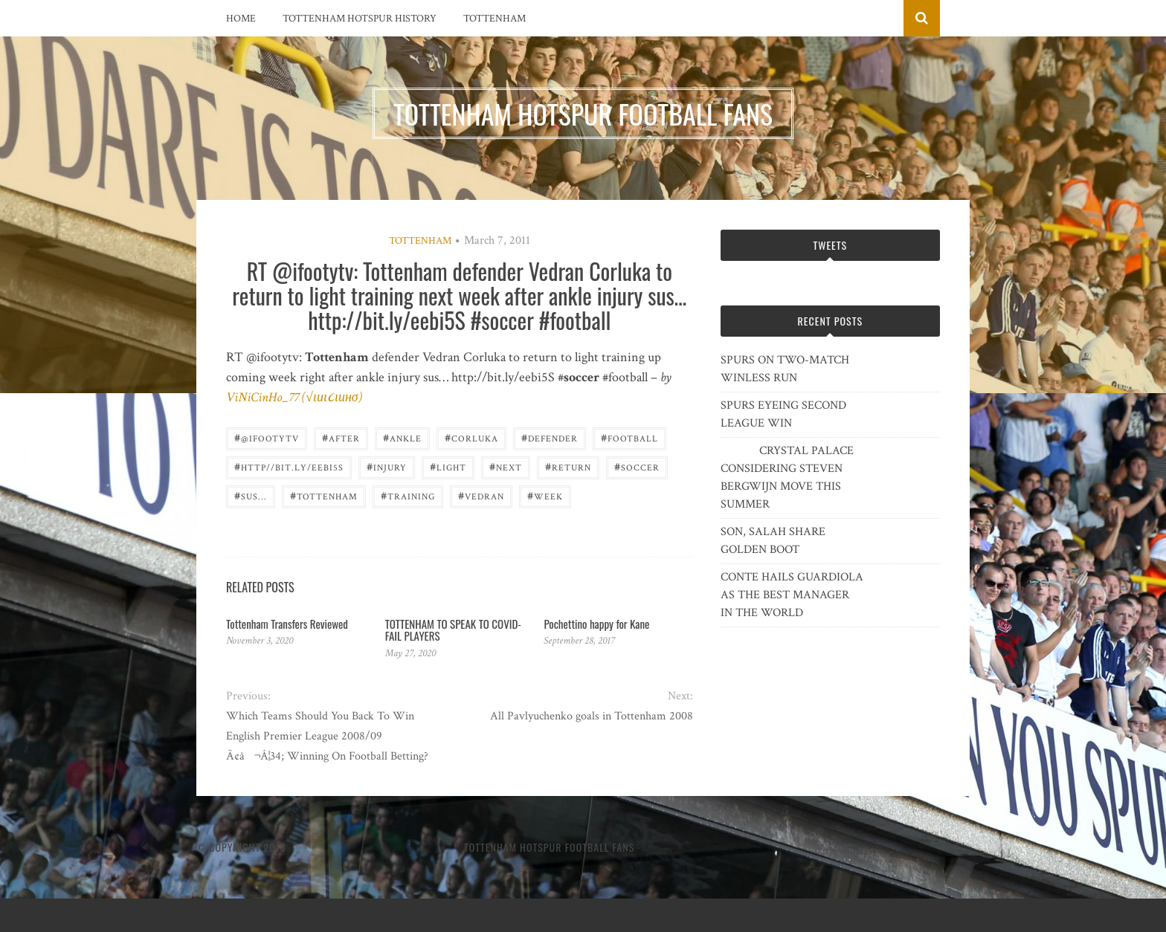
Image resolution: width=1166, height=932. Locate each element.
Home (241, 18)
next (505, 466)
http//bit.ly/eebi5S (289, 466)
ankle (402, 437)
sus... (250, 495)
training (408, 495)
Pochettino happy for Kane (596, 623)
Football (629, 437)
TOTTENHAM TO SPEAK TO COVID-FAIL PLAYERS (453, 629)
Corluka (471, 437)
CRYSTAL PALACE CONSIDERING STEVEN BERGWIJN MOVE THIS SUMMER (787, 477)
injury (387, 466)
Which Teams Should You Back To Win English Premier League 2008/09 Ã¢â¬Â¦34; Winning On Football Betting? (327, 736)
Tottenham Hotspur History (360, 18)
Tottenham (494, 18)
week (545, 495)
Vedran (481, 495)
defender (549, 437)
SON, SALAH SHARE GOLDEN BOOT (773, 540)
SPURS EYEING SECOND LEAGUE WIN (783, 414)
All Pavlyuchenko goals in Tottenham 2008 (591, 716)
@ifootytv (266, 437)
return (568, 466)
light (448, 466)
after (341, 437)
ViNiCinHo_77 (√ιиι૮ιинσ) (294, 397)
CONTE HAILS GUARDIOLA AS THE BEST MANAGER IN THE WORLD (792, 595)
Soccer (637, 466)
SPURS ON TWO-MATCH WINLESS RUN (785, 369)
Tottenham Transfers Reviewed (287, 623)
